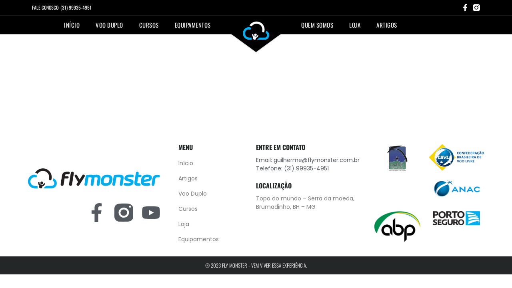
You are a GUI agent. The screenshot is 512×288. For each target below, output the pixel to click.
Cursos (149, 24)
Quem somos (317, 24)
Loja (354, 24)
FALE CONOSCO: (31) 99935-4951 (62, 7)
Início (72, 24)
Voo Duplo (109, 24)
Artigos (386, 24)
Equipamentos (193, 24)
